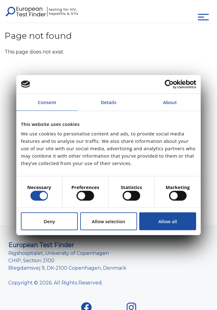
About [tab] (170, 102)
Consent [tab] (47, 102)
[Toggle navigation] (203, 17)
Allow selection (108, 221)
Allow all (167, 221)
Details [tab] (108, 102)
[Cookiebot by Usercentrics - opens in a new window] (169, 84)
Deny (49, 221)
